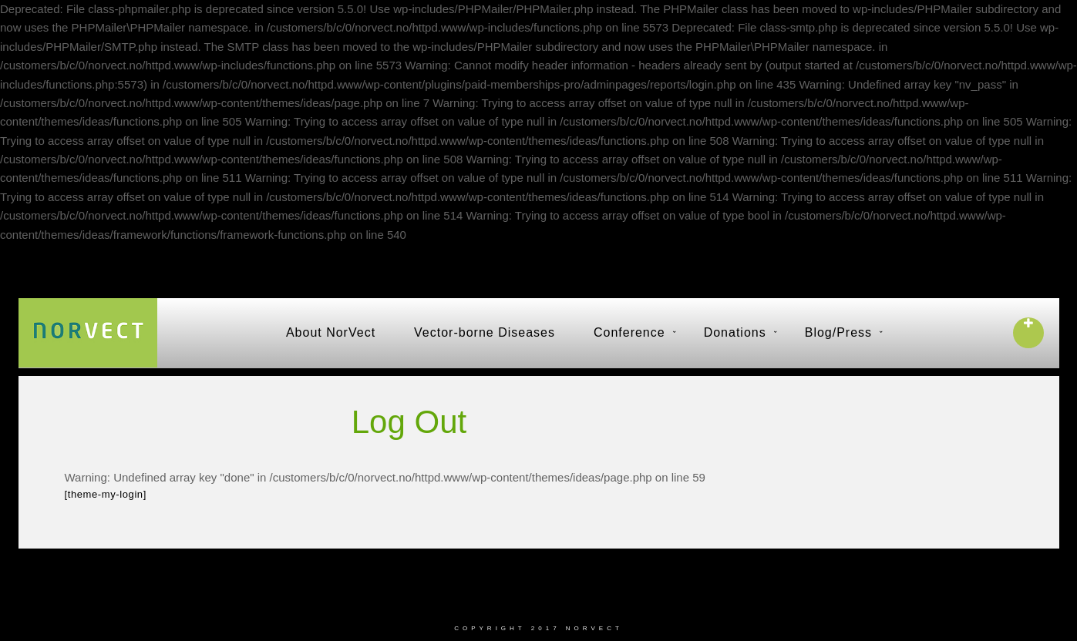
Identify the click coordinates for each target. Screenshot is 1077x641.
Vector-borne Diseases (484, 332)
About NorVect (330, 332)
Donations (735, 332)
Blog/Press (838, 332)
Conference (629, 332)
